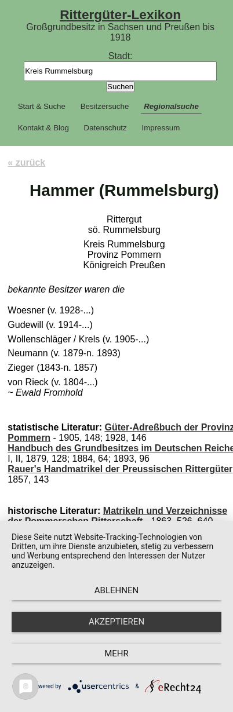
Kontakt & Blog (43, 127)
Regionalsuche (171, 106)
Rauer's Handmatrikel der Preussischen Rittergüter (120, 469)
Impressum (160, 127)
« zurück (26, 162)
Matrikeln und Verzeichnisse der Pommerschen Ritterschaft (117, 516)
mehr (116, 653)
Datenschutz (105, 127)
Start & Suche (41, 106)
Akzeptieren (116, 621)
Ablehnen (116, 590)
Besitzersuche (105, 106)
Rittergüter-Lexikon (120, 14)
